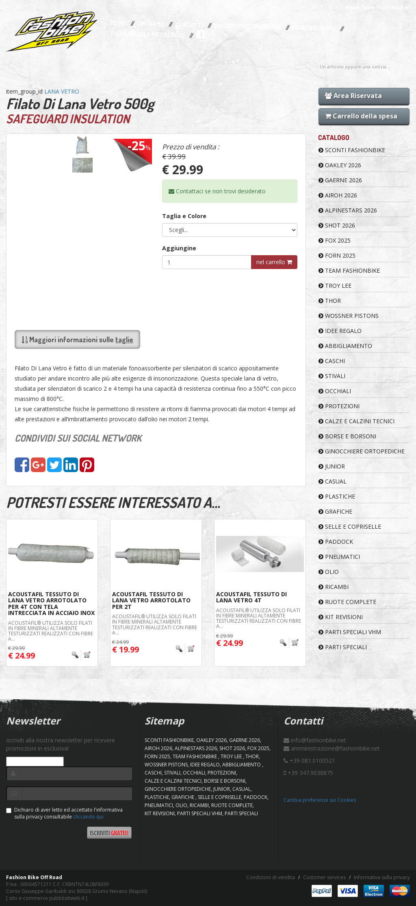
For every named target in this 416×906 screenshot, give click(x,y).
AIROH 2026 (337, 195)
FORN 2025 (336, 255)
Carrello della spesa (361, 116)
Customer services (324, 877)
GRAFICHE (335, 511)
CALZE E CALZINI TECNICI (356, 421)
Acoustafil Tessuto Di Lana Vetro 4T (251, 597)
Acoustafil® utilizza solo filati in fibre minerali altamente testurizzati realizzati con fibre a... (50, 631)
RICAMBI (333, 587)
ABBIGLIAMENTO (345, 346)
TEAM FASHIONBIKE (349, 270)
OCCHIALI (334, 391)
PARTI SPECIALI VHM (349, 632)
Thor (329, 300)
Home (118, 23)
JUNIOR (331, 466)
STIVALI (331, 376)
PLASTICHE (336, 496)
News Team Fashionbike (376, 7)
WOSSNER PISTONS (348, 316)
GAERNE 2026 (340, 180)
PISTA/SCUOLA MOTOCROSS (148, 34)
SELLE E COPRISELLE (349, 526)
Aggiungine (179, 248)
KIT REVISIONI (340, 617)
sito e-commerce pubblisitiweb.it (46, 898)
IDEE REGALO (340, 331)
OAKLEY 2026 (339, 165)
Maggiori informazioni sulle (77, 339)
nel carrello (274, 262)
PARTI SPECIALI (342, 647)
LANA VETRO (61, 91)
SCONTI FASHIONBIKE (351, 150)
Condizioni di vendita (270, 877)
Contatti (189, 25)
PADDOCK (335, 541)
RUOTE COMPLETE (347, 602)
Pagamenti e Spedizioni (247, 26)
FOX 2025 (334, 240)
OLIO (328, 572)
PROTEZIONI (339, 406)
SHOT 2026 (336, 225)
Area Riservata (353, 95)
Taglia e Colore (184, 216)
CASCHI (331, 361)
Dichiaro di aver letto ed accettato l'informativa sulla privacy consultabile (64, 813)
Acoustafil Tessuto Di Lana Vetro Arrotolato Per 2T (151, 600)
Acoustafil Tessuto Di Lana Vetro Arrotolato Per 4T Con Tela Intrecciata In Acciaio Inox (51, 603)
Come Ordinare (314, 28)
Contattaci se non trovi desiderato (217, 191)
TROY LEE (334, 285)
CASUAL (332, 481)
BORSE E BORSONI (347, 436)
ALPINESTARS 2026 (347, 210)
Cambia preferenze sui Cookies (320, 800)
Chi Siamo (150, 24)
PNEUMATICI (339, 556)
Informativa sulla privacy (382, 877)
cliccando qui (88, 816)
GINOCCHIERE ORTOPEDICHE (361, 451)
